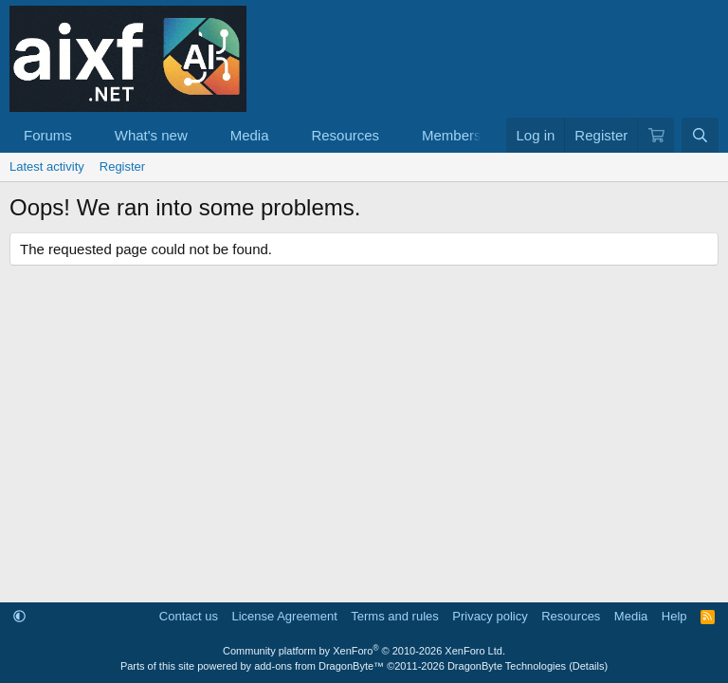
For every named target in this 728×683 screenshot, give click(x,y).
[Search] (700, 135)
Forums (48, 135)
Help (674, 616)
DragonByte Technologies (506, 666)
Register (122, 166)
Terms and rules (394, 616)
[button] (87, 135)
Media (249, 135)
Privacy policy (489, 616)
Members (452, 135)
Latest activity (46, 166)
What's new (151, 135)
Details (589, 666)
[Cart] (655, 135)
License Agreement (284, 616)
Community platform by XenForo (364, 650)
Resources (345, 135)
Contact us (188, 616)
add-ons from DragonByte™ (319, 666)
